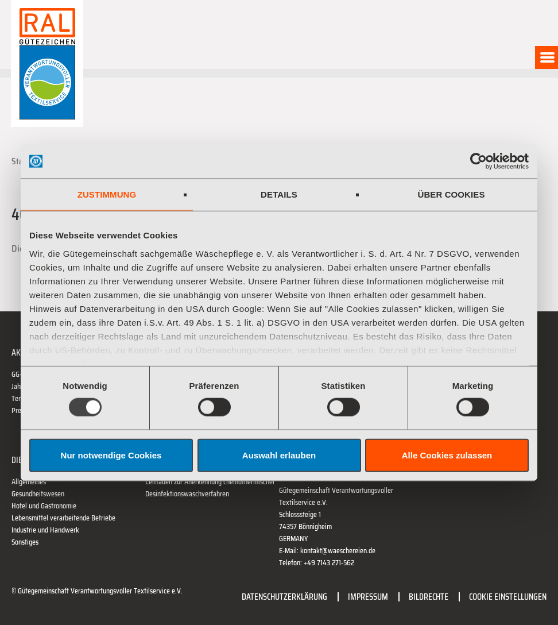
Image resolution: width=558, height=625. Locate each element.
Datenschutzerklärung (284, 596)
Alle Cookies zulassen (447, 455)
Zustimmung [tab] (107, 194)
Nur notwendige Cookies (111, 455)
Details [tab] (279, 194)
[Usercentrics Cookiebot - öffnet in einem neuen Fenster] (478, 161)
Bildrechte (428, 596)
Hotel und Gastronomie (43, 505)
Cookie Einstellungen (508, 596)
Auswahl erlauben (279, 455)
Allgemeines (28, 481)
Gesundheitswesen (37, 493)
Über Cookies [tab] (451, 194)
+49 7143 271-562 (329, 562)
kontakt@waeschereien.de (337, 550)
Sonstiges (24, 542)
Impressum (368, 596)
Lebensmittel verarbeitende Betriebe (63, 517)
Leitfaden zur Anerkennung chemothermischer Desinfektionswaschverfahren (210, 487)
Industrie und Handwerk (45, 529)
